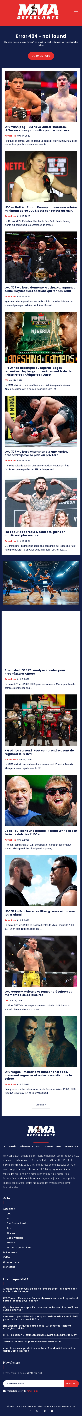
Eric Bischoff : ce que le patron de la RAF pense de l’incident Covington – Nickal (37, 1327)
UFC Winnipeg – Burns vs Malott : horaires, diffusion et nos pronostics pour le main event (39, 128)
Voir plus (41, 1104)
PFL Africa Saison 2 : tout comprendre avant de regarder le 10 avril (39, 752)
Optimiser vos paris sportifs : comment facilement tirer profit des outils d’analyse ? (40, 1308)
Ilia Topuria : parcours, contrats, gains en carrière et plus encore (35, 533)
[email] (33, 1383)
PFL (6, 380)
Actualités (10, 136)
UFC (7, 1000)
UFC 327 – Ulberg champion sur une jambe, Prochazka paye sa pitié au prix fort (36, 453)
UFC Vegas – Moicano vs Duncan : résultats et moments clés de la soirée (38, 993)
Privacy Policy (32, 1391)
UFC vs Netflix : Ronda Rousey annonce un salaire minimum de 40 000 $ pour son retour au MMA (41, 209)
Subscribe (71, 1383)
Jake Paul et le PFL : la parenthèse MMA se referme (32, 1341)
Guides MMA (11, 759)
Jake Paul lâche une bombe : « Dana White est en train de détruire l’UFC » (41, 832)
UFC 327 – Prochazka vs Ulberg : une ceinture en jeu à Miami (40, 913)
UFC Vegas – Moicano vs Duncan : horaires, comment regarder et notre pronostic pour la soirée (38, 1075)
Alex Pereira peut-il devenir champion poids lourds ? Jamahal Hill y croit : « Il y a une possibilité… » (40, 1318)
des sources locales (22, 1182)
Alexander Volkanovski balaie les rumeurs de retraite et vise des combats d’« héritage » (40, 1290)
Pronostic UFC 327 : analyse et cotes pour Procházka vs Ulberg (35, 672)
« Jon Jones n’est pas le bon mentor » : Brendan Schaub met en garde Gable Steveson (39, 1349)
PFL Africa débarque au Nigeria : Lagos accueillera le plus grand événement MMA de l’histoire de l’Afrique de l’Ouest (38, 371)
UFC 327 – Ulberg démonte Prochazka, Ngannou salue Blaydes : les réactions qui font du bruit (40, 289)
